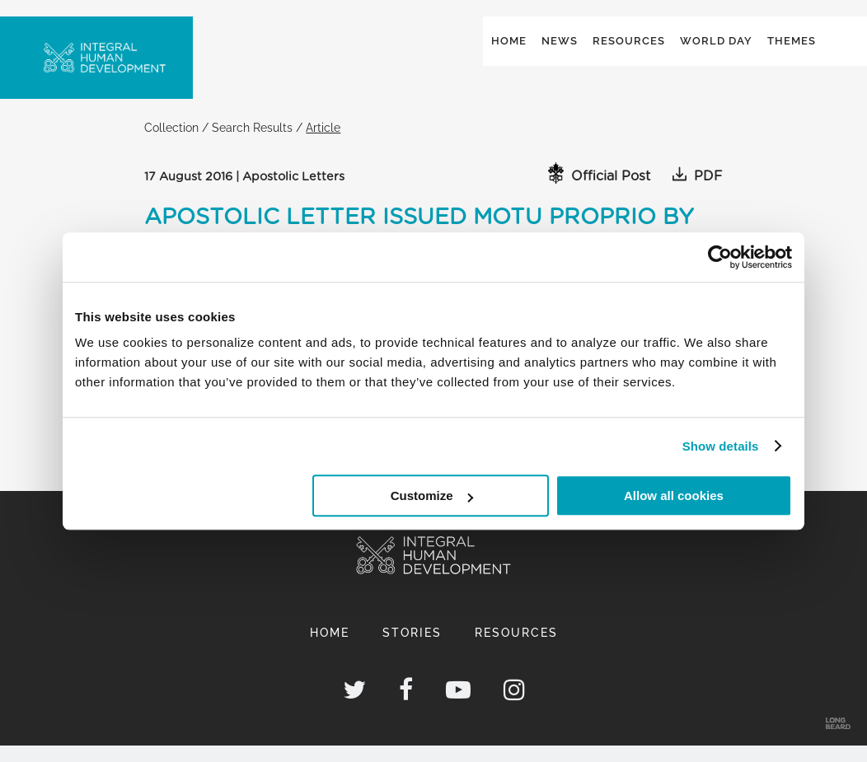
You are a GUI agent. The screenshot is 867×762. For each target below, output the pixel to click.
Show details (720, 446)
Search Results (252, 144)
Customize (432, 496)
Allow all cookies (674, 496)
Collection (171, 144)
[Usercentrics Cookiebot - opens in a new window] (720, 257)
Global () (764, 34)
